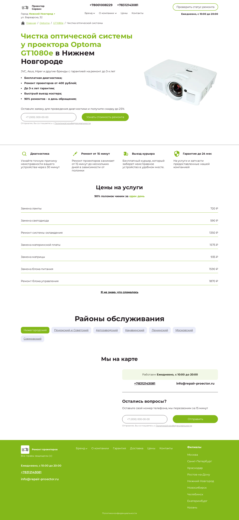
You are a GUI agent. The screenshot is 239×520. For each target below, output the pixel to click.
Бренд (90, 13)
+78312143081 (127, 5)
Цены (124, 13)
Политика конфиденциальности (119, 513)
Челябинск (195, 494)
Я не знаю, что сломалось (119, 292)
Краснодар (195, 468)
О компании (108, 13)
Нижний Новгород (200, 481)
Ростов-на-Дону (198, 474)
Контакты (137, 13)
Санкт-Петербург (199, 461)
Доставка (136, 448)
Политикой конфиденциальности (72, 123)
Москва (192, 454)
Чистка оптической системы (85, 23)
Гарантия (119, 448)
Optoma (45, 23)
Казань (192, 507)
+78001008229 (101, 5)
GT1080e (58, 23)
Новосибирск (197, 487)
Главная (31, 23)
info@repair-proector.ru (195, 383)
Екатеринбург (197, 501)
